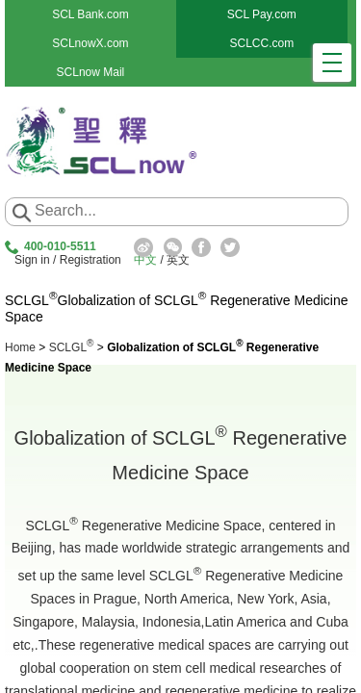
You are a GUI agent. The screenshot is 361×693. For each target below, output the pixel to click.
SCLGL (71, 347)
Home (20, 347)
